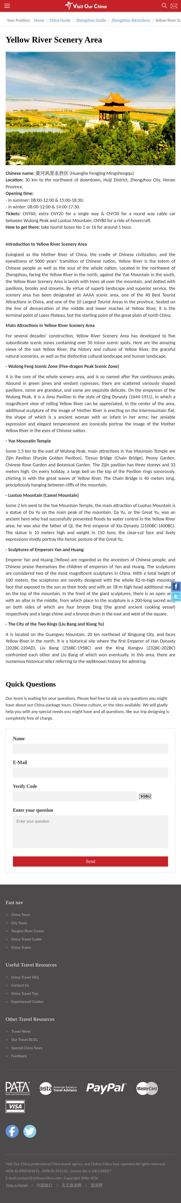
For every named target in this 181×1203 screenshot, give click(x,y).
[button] (90, 6)
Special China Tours (26, 1047)
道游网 (96, 1185)
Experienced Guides (27, 1001)
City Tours (19, 922)
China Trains (21, 947)
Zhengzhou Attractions (130, 20)
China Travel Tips (24, 993)
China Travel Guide (26, 939)
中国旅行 (45, 1185)
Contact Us (20, 985)
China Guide (60, 20)
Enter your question (33, 810)
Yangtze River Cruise (27, 930)
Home (39, 20)
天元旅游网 (72, 1185)
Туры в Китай (17, 1185)
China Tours (20, 914)
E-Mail (20, 762)
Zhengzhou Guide (91, 20)
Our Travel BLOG (24, 1039)
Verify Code (25, 786)
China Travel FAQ (24, 977)
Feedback (19, 1055)
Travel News (21, 1031)
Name (19, 738)
